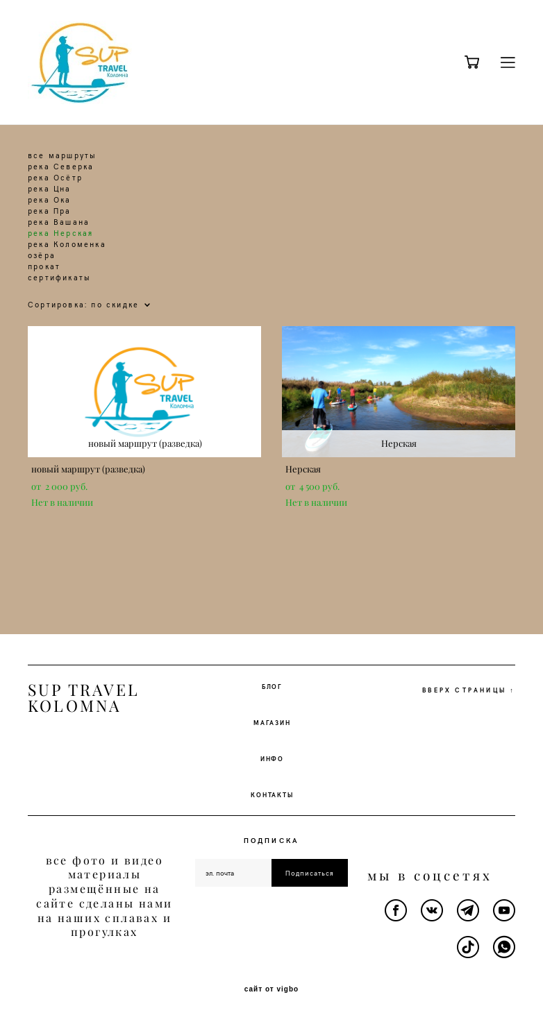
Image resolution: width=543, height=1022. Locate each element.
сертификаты (59, 277)
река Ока (50, 199)
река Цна (50, 188)
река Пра (50, 210)
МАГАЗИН (272, 722)
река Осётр (55, 177)
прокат (44, 266)
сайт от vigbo (271, 989)
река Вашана (59, 221)
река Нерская (60, 233)
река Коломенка (67, 244)
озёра (42, 255)
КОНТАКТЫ (272, 794)
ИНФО (272, 758)
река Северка (61, 166)
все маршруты (62, 155)
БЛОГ (272, 686)
